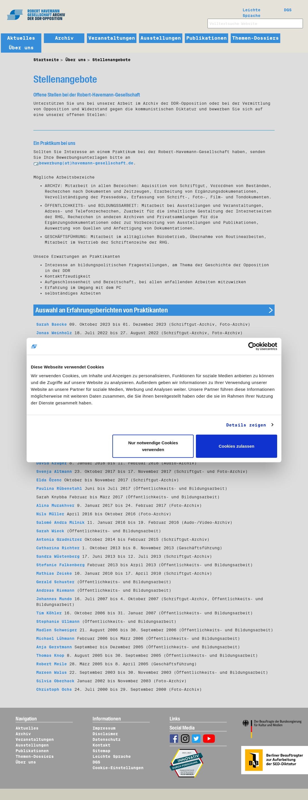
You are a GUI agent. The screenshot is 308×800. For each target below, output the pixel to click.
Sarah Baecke (51, 324)
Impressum (104, 728)
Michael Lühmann (55, 638)
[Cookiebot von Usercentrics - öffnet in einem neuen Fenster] (252, 346)
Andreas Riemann (55, 590)
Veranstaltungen (111, 38)
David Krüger (51, 463)
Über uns (21, 48)
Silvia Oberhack (55, 681)
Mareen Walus (51, 672)
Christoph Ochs (54, 689)
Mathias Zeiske (54, 573)
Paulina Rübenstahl (59, 488)
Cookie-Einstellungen (118, 767)
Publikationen (206, 38)
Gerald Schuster (55, 582)
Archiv (64, 38)
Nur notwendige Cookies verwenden (153, 446)
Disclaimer (105, 734)
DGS (288, 10)
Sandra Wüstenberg (58, 556)
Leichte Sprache (251, 12)
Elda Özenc (49, 480)
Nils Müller (50, 514)
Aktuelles (21, 38)
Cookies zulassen (236, 446)
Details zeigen (246, 424)
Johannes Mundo (54, 599)
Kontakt (101, 745)
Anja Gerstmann (54, 647)
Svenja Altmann (54, 471)
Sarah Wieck (50, 531)
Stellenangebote (111, 59)
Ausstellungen (160, 38)
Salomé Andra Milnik (60, 522)
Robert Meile (51, 664)
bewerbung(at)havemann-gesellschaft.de (83, 163)
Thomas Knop (50, 655)
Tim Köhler (49, 613)
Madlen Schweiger (56, 630)
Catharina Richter (58, 548)
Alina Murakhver (55, 505)
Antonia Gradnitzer (59, 539)
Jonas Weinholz (54, 333)
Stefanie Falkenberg (60, 565)
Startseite (46, 59)
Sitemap (101, 750)
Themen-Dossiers (255, 38)
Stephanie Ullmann (58, 621)
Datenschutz (107, 739)
